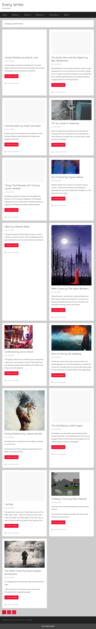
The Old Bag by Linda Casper (67, 425)
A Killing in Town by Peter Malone (69, 498)
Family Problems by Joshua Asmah (23, 433)
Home (4, 15)
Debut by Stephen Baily (16, 226)
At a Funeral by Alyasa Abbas (67, 177)
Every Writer (13, 4)
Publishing (40, 15)
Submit (66, 15)
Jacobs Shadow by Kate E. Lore (21, 57)
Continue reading (11, 76)
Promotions (54, 15)
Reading (16, 15)
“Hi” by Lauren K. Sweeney (65, 123)
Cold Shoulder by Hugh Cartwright (22, 125)
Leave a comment (13, 83)
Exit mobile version (48, 626)
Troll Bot (8, 504)
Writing (28, 15)
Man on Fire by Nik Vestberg (66, 353)
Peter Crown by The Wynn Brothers (70, 288)
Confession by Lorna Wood (18, 351)
